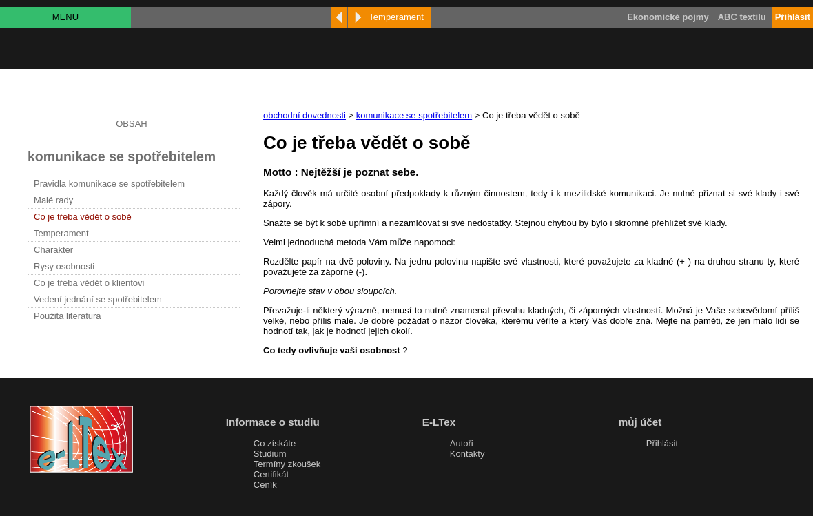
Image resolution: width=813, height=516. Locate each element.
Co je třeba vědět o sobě (83, 216)
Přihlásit (662, 443)
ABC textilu (742, 17)
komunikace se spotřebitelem (414, 115)
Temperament (61, 233)
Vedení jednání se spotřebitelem (98, 299)
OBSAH (131, 123)
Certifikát (271, 474)
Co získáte (275, 443)
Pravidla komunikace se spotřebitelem (109, 183)
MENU (65, 17)
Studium (270, 453)
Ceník (265, 484)
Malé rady (53, 200)
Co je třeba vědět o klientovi (89, 283)
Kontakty (467, 453)
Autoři (461, 443)
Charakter (53, 250)
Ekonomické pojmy (667, 17)
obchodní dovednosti (304, 115)
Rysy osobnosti (64, 266)
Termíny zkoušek (287, 464)
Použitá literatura (67, 316)
